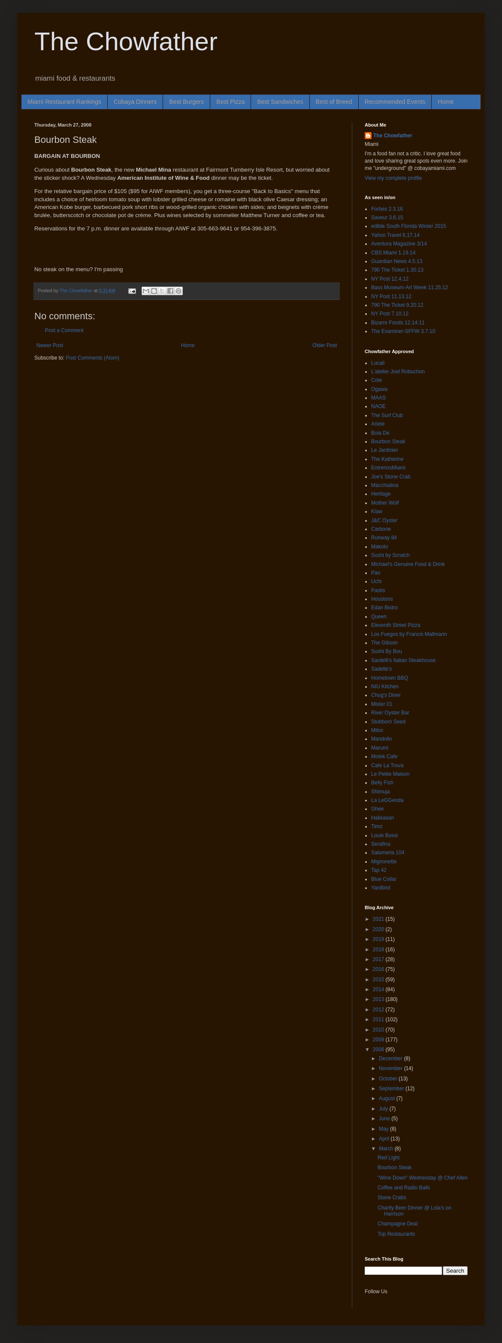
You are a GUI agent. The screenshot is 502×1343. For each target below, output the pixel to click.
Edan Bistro (384, 608)
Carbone (381, 529)
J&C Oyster (384, 520)
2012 (379, 1010)
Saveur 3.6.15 (387, 218)
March (387, 1149)
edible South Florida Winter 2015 (408, 226)
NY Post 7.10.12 (389, 314)
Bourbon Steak (388, 442)
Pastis (378, 590)
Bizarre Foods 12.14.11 (398, 323)
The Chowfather (126, 41)
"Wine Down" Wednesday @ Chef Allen (423, 1178)
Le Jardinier (384, 450)
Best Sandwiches (280, 101)
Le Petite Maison (390, 774)
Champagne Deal (397, 1224)
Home (446, 101)
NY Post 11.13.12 (391, 296)
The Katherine (387, 459)
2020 (379, 929)
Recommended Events (395, 101)
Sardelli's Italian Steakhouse (403, 660)
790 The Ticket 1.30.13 (397, 270)
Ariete (377, 424)
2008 (379, 1050)
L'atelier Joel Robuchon (398, 372)
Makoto (379, 547)
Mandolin (381, 739)
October (389, 1079)
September (392, 1089)
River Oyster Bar (390, 713)
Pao (375, 573)
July (384, 1109)
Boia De (380, 433)
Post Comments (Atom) (92, 358)
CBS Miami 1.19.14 (393, 253)
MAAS (378, 398)
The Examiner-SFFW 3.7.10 (403, 331)
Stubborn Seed (388, 722)
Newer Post (49, 345)
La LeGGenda (387, 800)
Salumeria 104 (387, 853)
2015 (379, 980)
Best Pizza (230, 101)
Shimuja (380, 792)
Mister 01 (381, 704)
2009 (379, 1040)
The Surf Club (387, 415)
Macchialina (384, 485)
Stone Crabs (392, 1198)
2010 (379, 1030)
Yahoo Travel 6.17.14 (395, 235)
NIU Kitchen (385, 687)
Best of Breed (334, 101)
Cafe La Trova (387, 765)
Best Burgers (186, 101)
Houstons (382, 599)
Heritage (380, 494)
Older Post (324, 345)
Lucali (377, 363)
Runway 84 (384, 538)
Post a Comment (64, 330)
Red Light (388, 1158)
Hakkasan (382, 818)
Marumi (379, 748)
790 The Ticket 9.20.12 (397, 305)
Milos (377, 730)
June (385, 1119)
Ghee (377, 809)
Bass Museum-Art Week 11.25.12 (409, 287)
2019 (379, 939)
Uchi (376, 581)
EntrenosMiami (388, 468)
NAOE (378, 406)
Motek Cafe (384, 756)
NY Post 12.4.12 (389, 279)
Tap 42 (379, 870)
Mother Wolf (385, 503)
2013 (379, 999)
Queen (379, 617)
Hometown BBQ (389, 678)
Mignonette (383, 862)
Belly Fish (382, 783)
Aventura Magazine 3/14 (399, 244)
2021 (379, 919)
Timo (376, 826)
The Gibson (384, 643)
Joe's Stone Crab (391, 477)
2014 (379, 989)
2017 (379, 959)
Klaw (376, 511)
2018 (379, 950)
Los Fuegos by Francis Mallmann (409, 634)
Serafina (380, 844)
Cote (376, 380)
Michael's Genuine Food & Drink (408, 564)
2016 (379, 969)
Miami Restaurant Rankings (64, 101)
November (391, 1068)
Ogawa (379, 389)
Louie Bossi (384, 835)
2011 (379, 1019)
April (384, 1139)
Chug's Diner (386, 695)
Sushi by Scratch (390, 555)
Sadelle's (381, 669)
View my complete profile (393, 178)
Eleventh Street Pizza (395, 625)
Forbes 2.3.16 (387, 209)
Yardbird (380, 888)
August (387, 1098)
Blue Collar (383, 879)
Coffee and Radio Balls (404, 1188)
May (384, 1129)
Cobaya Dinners (135, 101)
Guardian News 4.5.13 (396, 261)
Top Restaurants (396, 1234)
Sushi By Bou (386, 651)
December (391, 1059)
